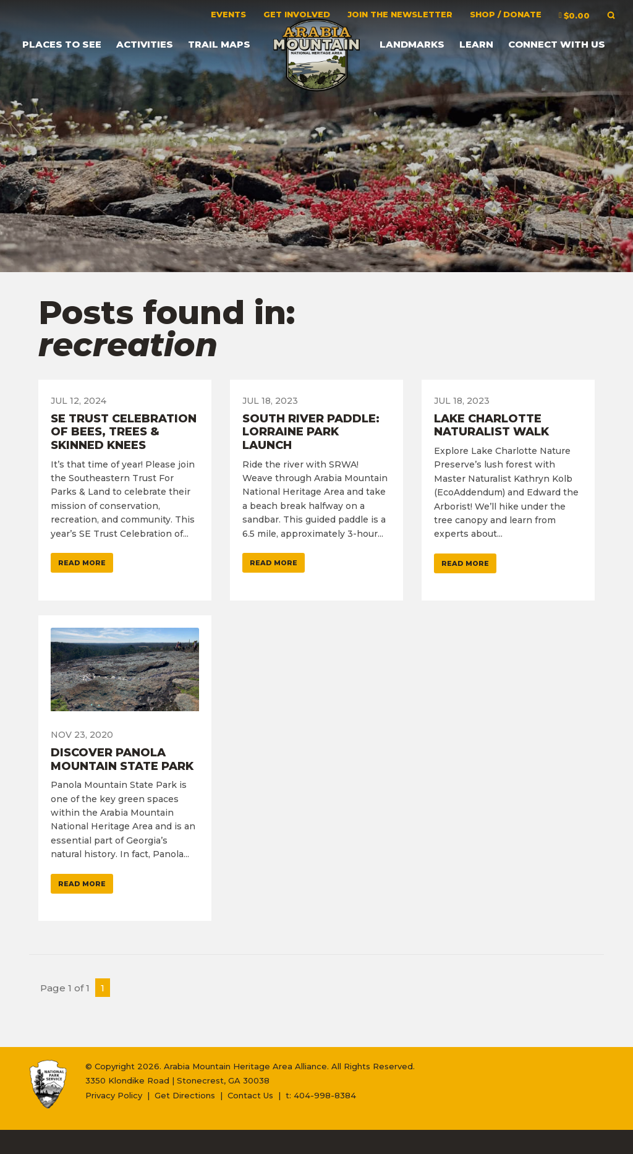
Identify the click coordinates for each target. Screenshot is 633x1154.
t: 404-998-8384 (321, 1095)
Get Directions (185, 1095)
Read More (82, 562)
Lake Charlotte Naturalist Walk (491, 425)
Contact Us (250, 1095)
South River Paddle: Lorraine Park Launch (311, 432)
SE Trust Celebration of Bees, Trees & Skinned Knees (124, 432)
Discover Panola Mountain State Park (122, 759)
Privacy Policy (113, 1095)
